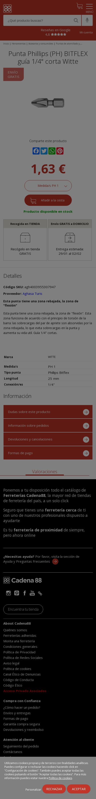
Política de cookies (60, 778)
